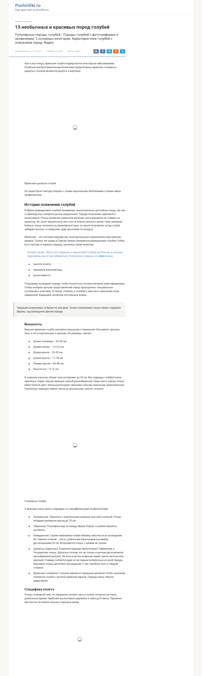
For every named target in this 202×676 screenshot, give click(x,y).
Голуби (59, 51)
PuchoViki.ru (27, 5)
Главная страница (23, 21)
